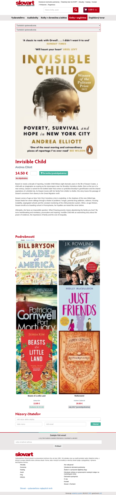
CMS (89, 493)
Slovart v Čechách (69, 484)
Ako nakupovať (69, 465)
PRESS (22, 477)
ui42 (100, 493)
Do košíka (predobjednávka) (54, 173)
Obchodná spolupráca (71, 476)
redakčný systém (77, 493)
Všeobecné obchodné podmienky (48, 2)
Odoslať (96, 424)
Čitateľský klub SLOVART (69, 2)
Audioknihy (32, 17)
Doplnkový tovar (97, 17)
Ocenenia (23, 467)
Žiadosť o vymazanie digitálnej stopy (75, 470)
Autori (22, 472)
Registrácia (51, 5)
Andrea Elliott (23, 167)
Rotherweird (79, 396)
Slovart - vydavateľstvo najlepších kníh (36, 488)
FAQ (21, 475)
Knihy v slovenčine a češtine (54, 17)
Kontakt (94, 2)
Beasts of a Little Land (36, 396)
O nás (66, 479)
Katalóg (88, 2)
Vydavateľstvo (18, 17)
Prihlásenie (42, 5)
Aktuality (81, 2)
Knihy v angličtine (77, 17)
